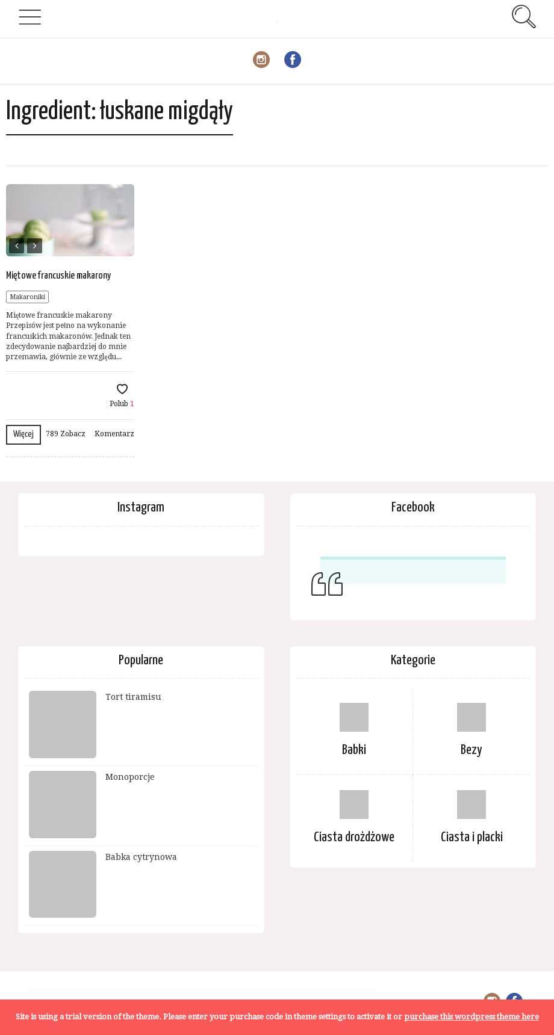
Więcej (23, 434)
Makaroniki (27, 297)
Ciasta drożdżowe (354, 837)
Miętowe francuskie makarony (58, 276)
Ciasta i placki (472, 837)
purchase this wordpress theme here (471, 1016)
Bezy (471, 750)
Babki (354, 750)
